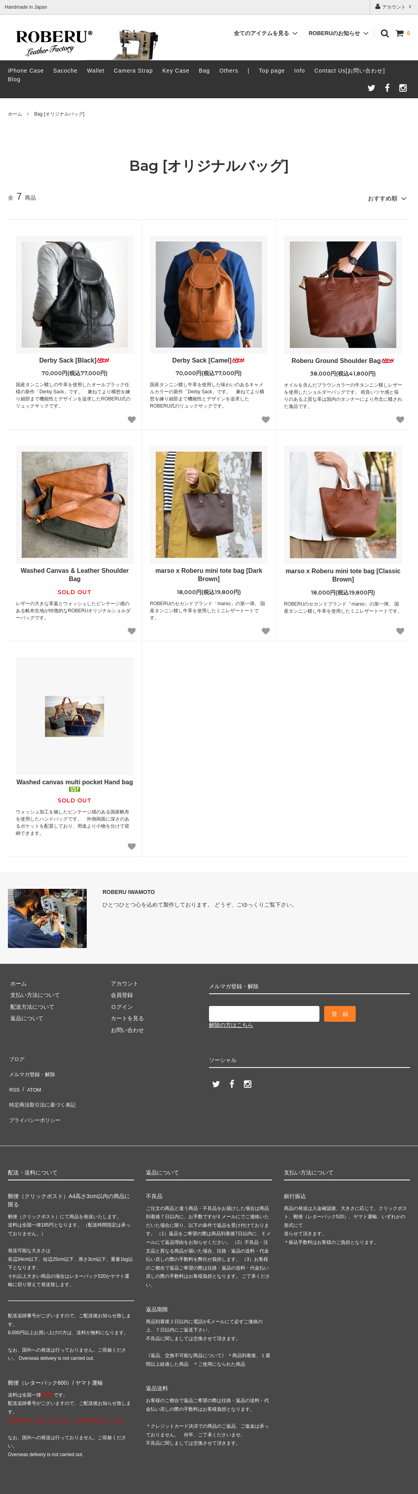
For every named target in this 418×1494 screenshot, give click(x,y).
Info (299, 70)
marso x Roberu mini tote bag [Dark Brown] (208, 572)
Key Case (176, 70)
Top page (272, 70)
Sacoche (65, 70)
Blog (14, 79)
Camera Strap (133, 70)
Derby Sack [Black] (74, 358)
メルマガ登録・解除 (33, 1067)
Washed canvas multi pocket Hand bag (75, 783)
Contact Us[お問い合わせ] (349, 70)
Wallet (95, 70)
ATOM (31, 1078)
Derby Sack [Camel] (208, 358)
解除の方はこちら (231, 1023)
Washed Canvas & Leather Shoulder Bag (75, 572)
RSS (13, 1078)
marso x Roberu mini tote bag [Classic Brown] (343, 573)
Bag (204, 70)
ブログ (16, 1055)
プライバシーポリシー (35, 1101)
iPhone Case (26, 70)
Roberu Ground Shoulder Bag (343, 358)
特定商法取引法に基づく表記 (44, 1090)
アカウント (394, 6)
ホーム (15, 114)
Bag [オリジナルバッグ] (59, 114)
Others (228, 70)
